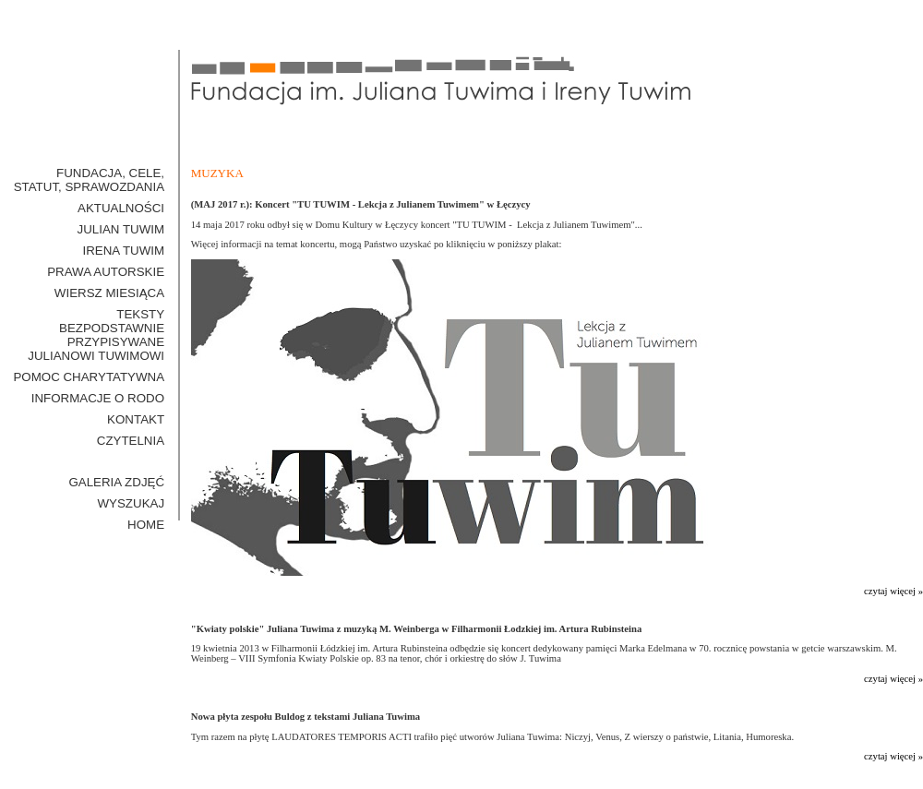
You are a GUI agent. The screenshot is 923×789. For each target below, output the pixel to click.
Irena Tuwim (123, 250)
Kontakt (135, 419)
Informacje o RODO (97, 398)
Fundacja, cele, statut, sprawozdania (89, 180)
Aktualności (121, 208)
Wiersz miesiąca (109, 293)
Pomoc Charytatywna (88, 377)
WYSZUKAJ (131, 503)
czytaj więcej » (893, 591)
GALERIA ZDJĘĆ (116, 482)
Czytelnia (130, 441)
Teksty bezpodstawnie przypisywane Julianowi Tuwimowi (96, 335)
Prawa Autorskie (105, 272)
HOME (145, 525)
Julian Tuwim (121, 229)
